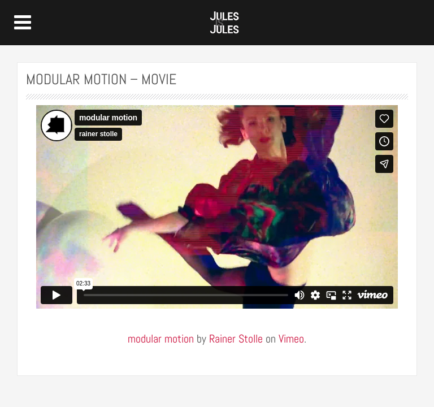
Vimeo (291, 338)
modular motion (161, 338)
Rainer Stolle (236, 338)
